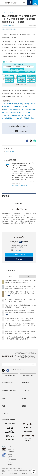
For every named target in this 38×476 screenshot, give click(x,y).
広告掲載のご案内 (28, 375)
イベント (26, 398)
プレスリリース (9, 151)
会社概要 (10, 457)
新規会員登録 (19, 255)
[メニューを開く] (3, 2)
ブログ (5, 414)
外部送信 (10, 464)
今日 (10, 276)
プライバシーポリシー (13, 462)
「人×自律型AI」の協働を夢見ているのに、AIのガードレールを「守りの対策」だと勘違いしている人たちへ (20, 293)
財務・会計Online (9, 390)
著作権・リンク (11, 449)
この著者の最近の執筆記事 (19, 186)
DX (14, 29)
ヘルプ (9, 446)
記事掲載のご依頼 (10, 375)
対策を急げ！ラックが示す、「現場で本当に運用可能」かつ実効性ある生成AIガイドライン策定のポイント (20, 325)
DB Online (26, 383)
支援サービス (9, 29)
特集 (4, 406)
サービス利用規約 (12, 459)
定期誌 (25, 406)
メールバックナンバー (19, 250)
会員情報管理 (11, 451)
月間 (27, 276)
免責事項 (10, 454)
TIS (3, 29)
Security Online (8, 383)
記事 (4, 398)
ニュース (26, 390)
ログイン (18, 259)
